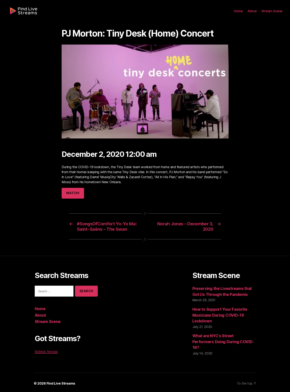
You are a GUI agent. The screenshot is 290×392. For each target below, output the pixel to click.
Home (240, 13)
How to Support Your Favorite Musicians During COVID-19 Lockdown (219, 315)
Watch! (72, 193)
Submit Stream (46, 351)
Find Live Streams (59, 381)
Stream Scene (273, 13)
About (254, 13)
